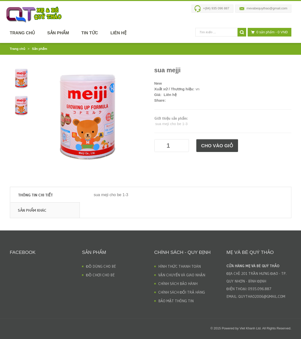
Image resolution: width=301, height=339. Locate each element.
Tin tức (89, 33)
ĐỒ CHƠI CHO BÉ (100, 275)
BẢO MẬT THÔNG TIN (176, 301)
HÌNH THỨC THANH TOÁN (179, 266)
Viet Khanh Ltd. (250, 328)
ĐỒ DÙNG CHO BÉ (101, 266)
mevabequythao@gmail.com (267, 8)
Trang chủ (22, 33)
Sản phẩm (58, 33)
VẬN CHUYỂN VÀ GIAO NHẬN (181, 275)
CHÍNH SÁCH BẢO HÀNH (178, 283)
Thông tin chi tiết (35, 194)
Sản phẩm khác (32, 210)
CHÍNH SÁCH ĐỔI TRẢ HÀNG (181, 292)
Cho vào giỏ (217, 145)
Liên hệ (118, 33)
